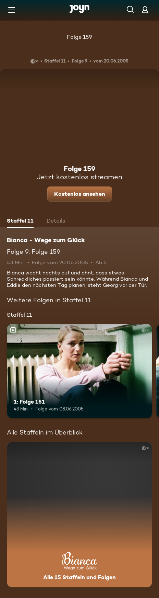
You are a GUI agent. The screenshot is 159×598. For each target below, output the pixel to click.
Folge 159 (79, 37)
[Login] (145, 9)
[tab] (20, 221)
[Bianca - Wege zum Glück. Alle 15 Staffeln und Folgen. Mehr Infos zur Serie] (79, 514)
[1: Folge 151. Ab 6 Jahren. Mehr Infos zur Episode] (79, 371)
